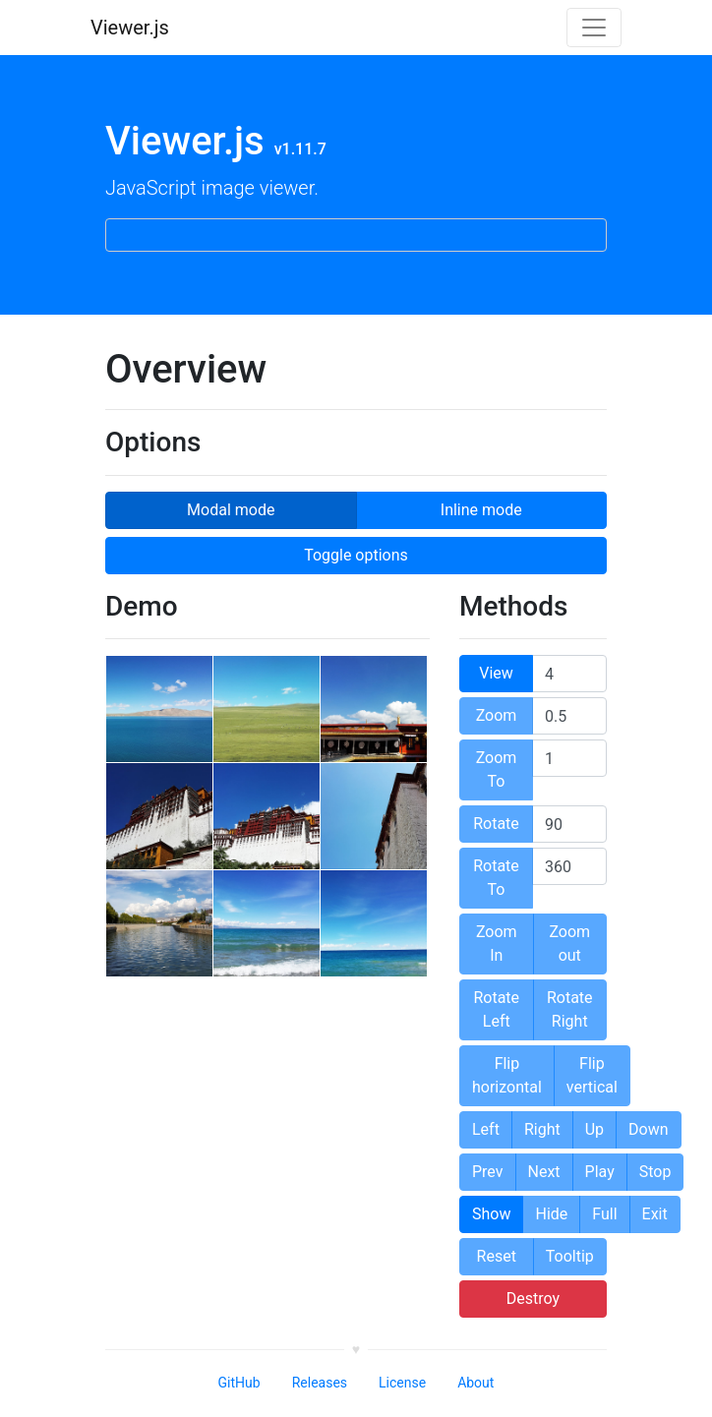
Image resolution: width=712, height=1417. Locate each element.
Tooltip (570, 1256)
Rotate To (496, 877)
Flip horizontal (507, 1075)
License (402, 1382)
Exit (655, 1214)
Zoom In (496, 943)
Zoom (496, 715)
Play (600, 1171)
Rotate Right (570, 1009)
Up (594, 1129)
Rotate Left (496, 1009)
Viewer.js (129, 27)
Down (648, 1129)
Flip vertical (592, 1075)
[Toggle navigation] (594, 27)
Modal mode (230, 508)
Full (604, 1214)
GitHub (239, 1382)
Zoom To (496, 769)
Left (486, 1129)
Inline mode (481, 508)
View (496, 673)
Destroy (533, 1298)
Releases (319, 1382)
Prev (488, 1171)
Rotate (496, 823)
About (475, 1382)
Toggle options (356, 555)
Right (542, 1129)
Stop (655, 1171)
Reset (496, 1256)
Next (544, 1171)
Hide (551, 1214)
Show (491, 1214)
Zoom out (569, 943)
